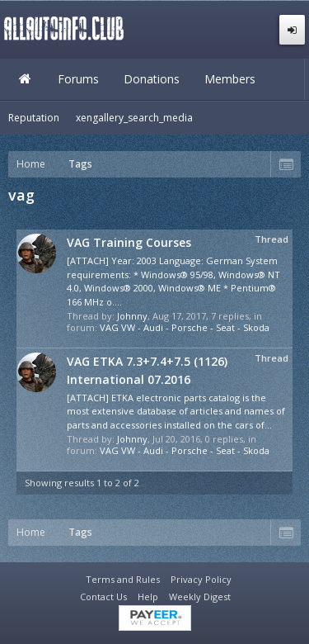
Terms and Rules (123, 579)
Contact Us (103, 596)
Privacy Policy (201, 579)
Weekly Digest (200, 596)
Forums (78, 79)
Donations (152, 79)
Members (229, 79)
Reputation (33, 118)
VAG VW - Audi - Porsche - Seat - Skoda (184, 327)
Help (148, 596)
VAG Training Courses (129, 242)
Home (24, 79)
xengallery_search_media (134, 118)
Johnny (132, 316)
